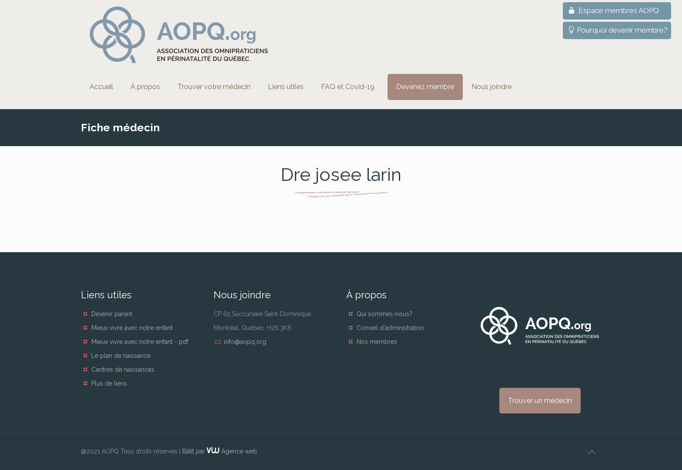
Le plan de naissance (120, 355)
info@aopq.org (245, 341)
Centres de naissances (122, 369)
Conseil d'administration (390, 327)
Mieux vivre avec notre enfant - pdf (139, 341)
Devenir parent (111, 313)
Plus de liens (109, 383)
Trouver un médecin (540, 401)
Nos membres (377, 341)
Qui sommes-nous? (384, 313)
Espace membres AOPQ (612, 10)
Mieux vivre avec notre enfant (132, 327)
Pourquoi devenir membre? (617, 30)
